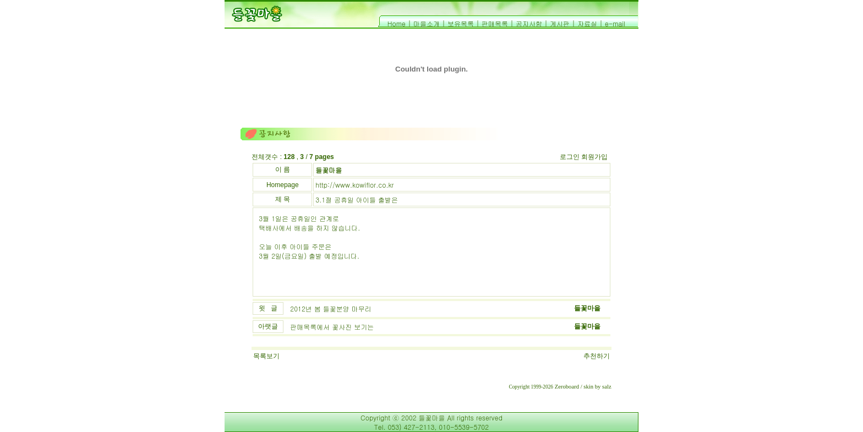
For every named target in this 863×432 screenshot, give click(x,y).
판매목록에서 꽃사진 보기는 (332, 326)
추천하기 (596, 356)
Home (396, 23)
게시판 (560, 23)
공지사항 (529, 23)
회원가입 (594, 157)
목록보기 (266, 356)
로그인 (570, 157)
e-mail (615, 23)
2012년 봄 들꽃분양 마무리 (331, 308)
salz (606, 387)
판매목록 (495, 23)
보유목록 (460, 23)
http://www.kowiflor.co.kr (354, 184)
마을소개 (426, 23)
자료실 (587, 23)
